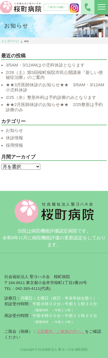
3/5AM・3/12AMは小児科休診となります (45, 65)
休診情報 (14, 138)
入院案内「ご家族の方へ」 (61, 331)
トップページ (10, 41)
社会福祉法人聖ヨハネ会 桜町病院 (20, 7)
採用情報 (14, 145)
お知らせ (14, 130)
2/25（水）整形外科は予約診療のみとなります (51, 97)
